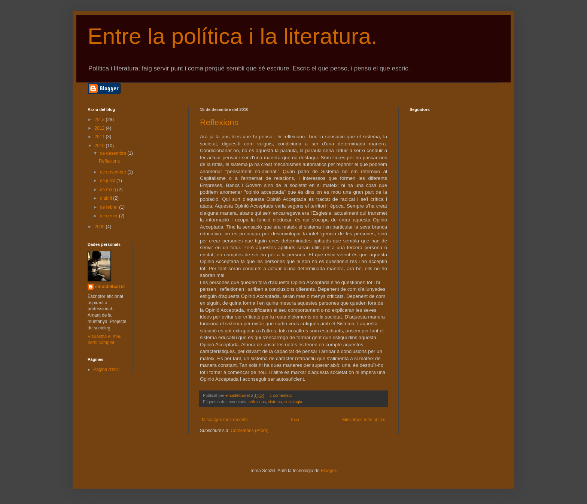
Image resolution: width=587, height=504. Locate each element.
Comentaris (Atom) (249, 430)
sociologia (293, 401)
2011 (100, 136)
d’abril (106, 198)
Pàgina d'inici (106, 369)
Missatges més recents (225, 419)
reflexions (257, 401)
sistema (275, 401)
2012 (100, 128)
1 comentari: (281, 395)
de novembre (113, 172)
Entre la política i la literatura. (232, 36)
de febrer (109, 207)
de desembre (113, 153)
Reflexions (219, 122)
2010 (100, 145)
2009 (100, 226)
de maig (108, 189)
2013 (100, 119)
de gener (109, 215)
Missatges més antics (363, 419)
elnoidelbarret (110, 286)
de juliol (108, 180)
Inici (295, 419)
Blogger (328, 470)
